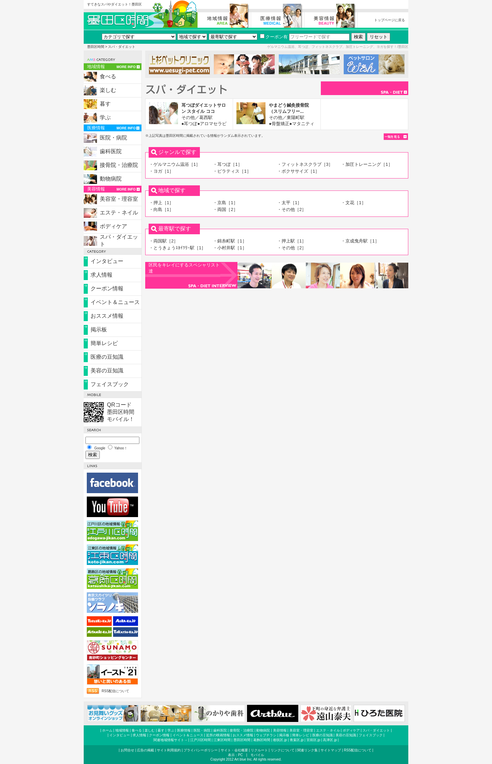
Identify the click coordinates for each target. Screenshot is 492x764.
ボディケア (113, 226)
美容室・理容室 (119, 199)
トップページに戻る (389, 20)
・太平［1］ (289, 202)
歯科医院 (111, 151)
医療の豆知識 (107, 357)
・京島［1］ (225, 202)
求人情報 (101, 275)
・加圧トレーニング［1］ (366, 164)
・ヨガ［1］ (161, 171)
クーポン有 (274, 36)
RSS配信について (115, 691)
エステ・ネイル (119, 212)
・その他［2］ (291, 209)
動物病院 (111, 179)
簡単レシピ (104, 343)
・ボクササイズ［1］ (298, 171)
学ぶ (105, 117)
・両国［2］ (225, 209)
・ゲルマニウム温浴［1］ (174, 164)
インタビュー (107, 261)
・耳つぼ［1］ (227, 164)
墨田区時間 (95, 47)
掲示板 (99, 329)
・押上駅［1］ (291, 240)
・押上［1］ (161, 202)
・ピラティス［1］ (232, 171)
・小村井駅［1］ (229, 247)
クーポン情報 (107, 288)
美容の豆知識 (107, 370)
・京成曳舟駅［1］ (360, 240)
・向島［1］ (161, 209)
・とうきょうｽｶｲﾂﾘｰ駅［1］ (177, 247)
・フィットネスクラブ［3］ (305, 164)
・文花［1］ (353, 202)
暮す (105, 104)
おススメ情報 (107, 316)
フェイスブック (110, 384)
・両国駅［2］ (163, 240)
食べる (108, 76)
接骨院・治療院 (119, 165)
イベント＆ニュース (115, 302)
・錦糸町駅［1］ (229, 240)
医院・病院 (113, 138)
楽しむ (108, 90)
